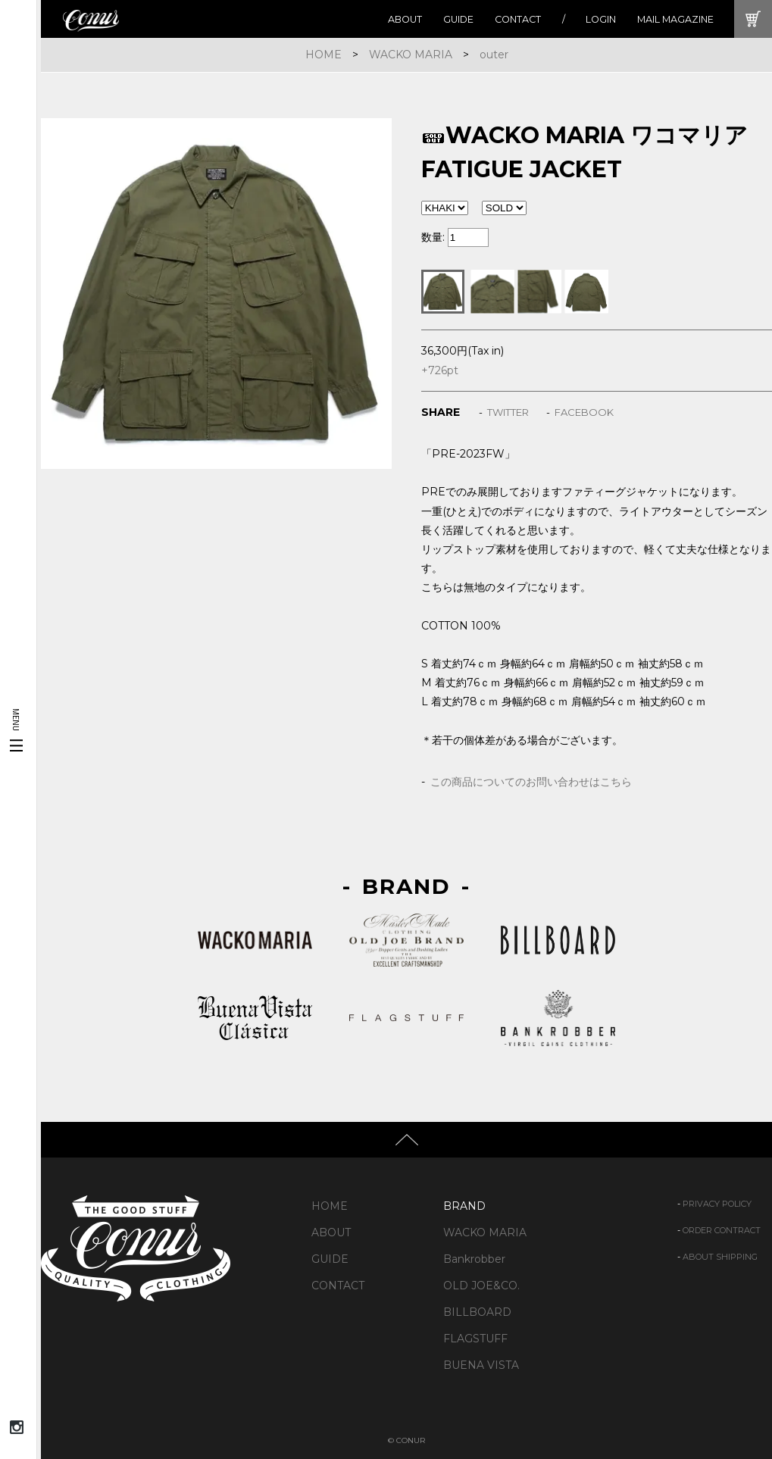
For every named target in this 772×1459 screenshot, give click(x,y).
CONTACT (518, 19)
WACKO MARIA (410, 54)
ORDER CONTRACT (722, 1230)
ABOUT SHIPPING (720, 1256)
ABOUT (405, 19)
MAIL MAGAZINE (675, 19)
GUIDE (458, 19)
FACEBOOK (584, 412)
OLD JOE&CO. (481, 1285)
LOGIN (601, 19)
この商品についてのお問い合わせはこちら (531, 782)
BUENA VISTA (481, 1365)
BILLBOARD (477, 1312)
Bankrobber (474, 1259)
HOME (323, 54)
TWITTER (508, 412)
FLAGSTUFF (475, 1338)
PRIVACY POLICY (717, 1203)
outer (494, 54)
